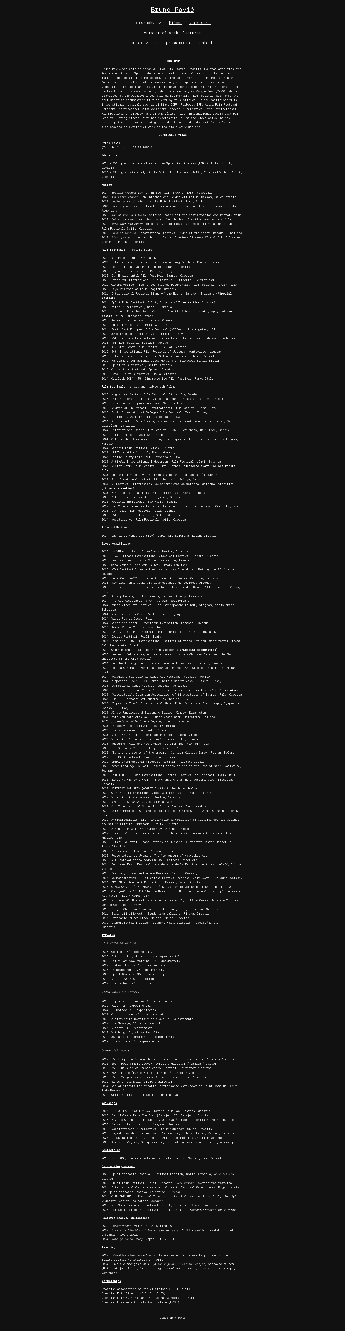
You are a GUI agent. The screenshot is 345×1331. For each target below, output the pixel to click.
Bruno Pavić (172, 9)
